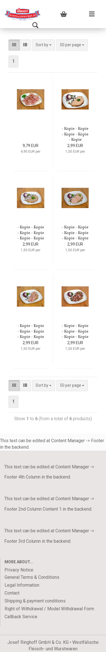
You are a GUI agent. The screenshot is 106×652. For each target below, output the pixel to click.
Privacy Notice (19, 570)
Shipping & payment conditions (35, 601)
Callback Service (21, 616)
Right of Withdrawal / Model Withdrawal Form (49, 608)
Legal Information (22, 585)
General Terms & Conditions (32, 577)
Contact (12, 593)
